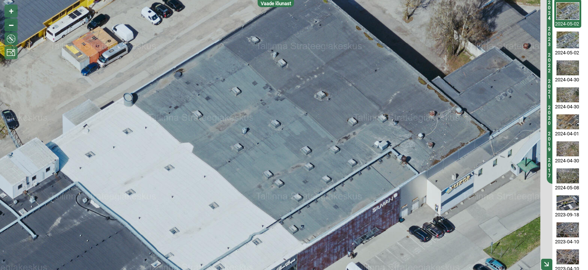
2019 (549, 141)
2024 (549, 10)
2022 (549, 63)
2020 (549, 115)
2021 (549, 89)
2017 (549, 168)
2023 (549, 36)
